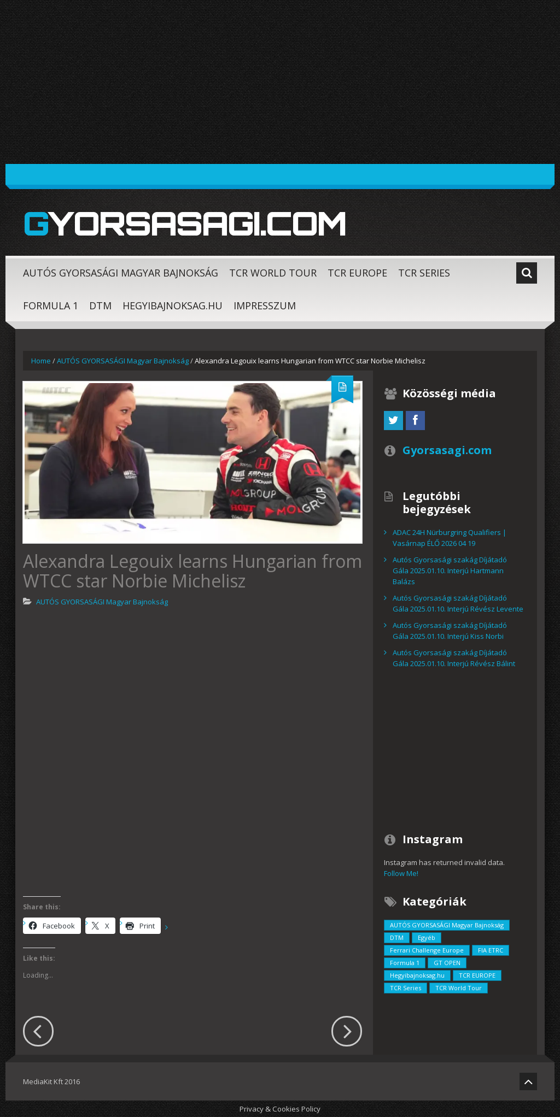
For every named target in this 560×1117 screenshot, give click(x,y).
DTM (100, 305)
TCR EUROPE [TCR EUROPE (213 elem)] (477, 975)
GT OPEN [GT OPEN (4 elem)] (447, 963)
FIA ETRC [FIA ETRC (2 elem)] (490, 950)
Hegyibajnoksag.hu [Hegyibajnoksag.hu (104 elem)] (417, 975)
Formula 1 (50, 305)
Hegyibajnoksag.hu (172, 305)
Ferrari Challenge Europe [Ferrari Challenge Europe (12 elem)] (427, 950)
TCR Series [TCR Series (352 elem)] (405, 988)
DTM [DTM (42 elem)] (397, 937)
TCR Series (424, 272)
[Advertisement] (280, 81)
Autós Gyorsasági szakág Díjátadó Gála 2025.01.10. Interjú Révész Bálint (454, 658)
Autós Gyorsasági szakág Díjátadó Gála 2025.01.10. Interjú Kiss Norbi (450, 630)
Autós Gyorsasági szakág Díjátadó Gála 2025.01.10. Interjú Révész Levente (458, 603)
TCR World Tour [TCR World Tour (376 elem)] (458, 988)
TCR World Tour (273, 272)
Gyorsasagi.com (184, 223)
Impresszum (265, 305)
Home (41, 361)
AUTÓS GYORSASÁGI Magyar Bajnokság (120, 272)
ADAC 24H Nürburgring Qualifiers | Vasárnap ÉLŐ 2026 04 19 (449, 537)
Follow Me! (401, 873)
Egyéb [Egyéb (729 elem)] (426, 937)
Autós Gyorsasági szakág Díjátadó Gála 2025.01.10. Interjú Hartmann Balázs (450, 570)
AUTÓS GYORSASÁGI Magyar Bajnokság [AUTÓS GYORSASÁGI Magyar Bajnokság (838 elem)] (447, 925)
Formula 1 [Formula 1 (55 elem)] (404, 963)
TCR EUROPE (357, 272)
